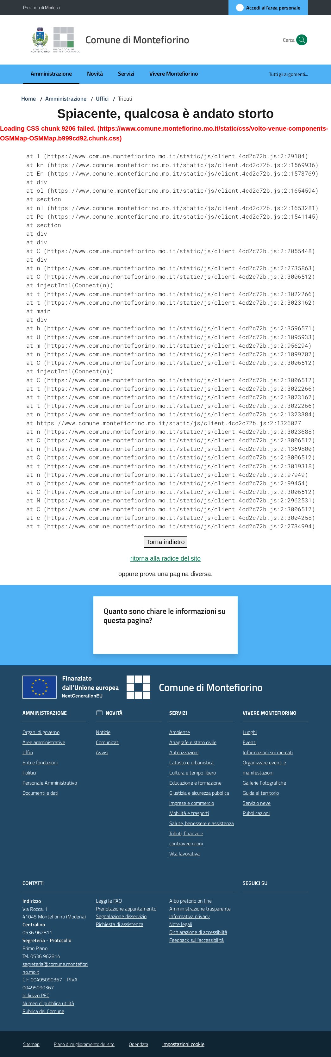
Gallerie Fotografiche (264, 783)
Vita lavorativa (184, 853)
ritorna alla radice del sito (165, 558)
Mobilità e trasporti (189, 813)
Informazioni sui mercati (268, 752)
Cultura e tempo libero (192, 772)
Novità (114, 713)
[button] (300, 39)
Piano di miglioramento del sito (84, 1044)
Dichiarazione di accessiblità (198, 932)
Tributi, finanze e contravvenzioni (186, 838)
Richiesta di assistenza (119, 924)
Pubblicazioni (256, 813)
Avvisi (102, 752)
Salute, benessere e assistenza (201, 823)
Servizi (178, 713)
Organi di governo (40, 732)
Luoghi (250, 732)
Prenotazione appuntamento (126, 908)
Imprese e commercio (191, 803)
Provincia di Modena (41, 7)
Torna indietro (165, 541)
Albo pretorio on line (190, 901)
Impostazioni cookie (183, 1044)
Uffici (102, 98)
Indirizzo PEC (35, 995)
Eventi (249, 742)
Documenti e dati (40, 793)
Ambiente (179, 732)
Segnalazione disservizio (121, 916)
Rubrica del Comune (43, 1011)
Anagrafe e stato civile (192, 742)
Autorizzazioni (183, 752)
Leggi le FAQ (109, 901)
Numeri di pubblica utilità (48, 1003)
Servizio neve (257, 803)
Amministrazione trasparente (200, 908)
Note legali (180, 924)
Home (28, 98)
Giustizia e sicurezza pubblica (199, 793)
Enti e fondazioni (40, 762)
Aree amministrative (43, 742)
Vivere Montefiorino (269, 713)
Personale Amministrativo (49, 783)
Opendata (138, 1044)
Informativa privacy (189, 916)
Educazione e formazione (195, 783)
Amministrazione (65, 98)
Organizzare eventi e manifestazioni (264, 767)
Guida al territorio (261, 793)
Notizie (103, 732)
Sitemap (31, 1044)
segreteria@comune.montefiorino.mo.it (55, 968)
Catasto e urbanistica (191, 762)
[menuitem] (51, 74)
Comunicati (107, 742)
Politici (29, 772)
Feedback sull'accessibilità (196, 940)
